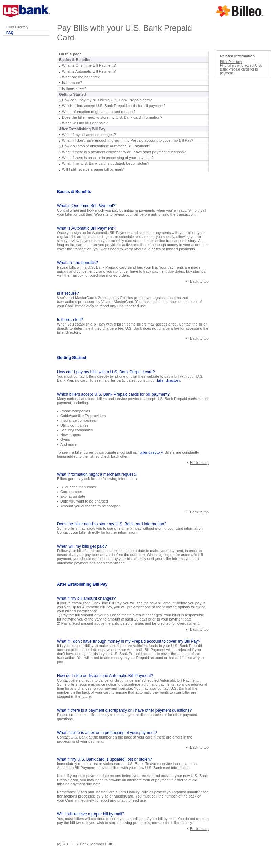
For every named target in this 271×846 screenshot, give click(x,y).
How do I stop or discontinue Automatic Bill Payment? (106, 146)
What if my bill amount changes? (89, 135)
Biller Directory (17, 27)
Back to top (199, 281)
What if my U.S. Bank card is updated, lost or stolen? (105, 163)
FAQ (10, 33)
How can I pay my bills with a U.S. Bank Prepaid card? (107, 100)
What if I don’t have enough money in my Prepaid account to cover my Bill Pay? (127, 140)
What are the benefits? (81, 77)
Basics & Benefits (74, 60)
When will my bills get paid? (85, 123)
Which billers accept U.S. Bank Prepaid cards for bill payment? (113, 106)
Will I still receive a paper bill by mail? (93, 169)
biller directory (168, 380)
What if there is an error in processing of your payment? (108, 158)
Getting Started (72, 94)
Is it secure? (72, 83)
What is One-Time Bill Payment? (89, 65)
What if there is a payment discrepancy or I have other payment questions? (124, 152)
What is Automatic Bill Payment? (89, 71)
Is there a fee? (74, 88)
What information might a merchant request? (99, 112)
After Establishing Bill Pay (82, 129)
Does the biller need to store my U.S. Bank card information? (112, 117)
